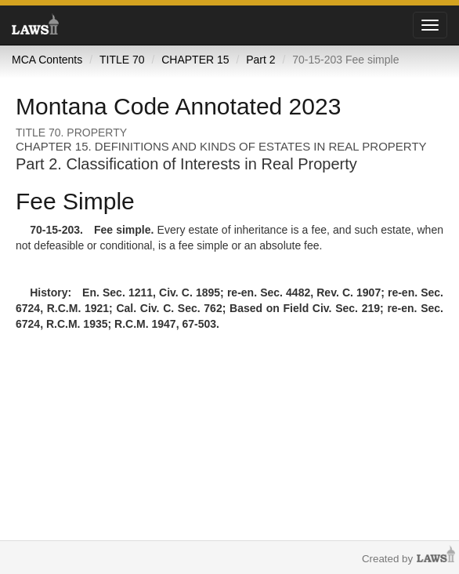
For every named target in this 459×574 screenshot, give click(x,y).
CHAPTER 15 (195, 59)
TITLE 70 (122, 59)
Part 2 (260, 59)
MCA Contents (47, 59)
